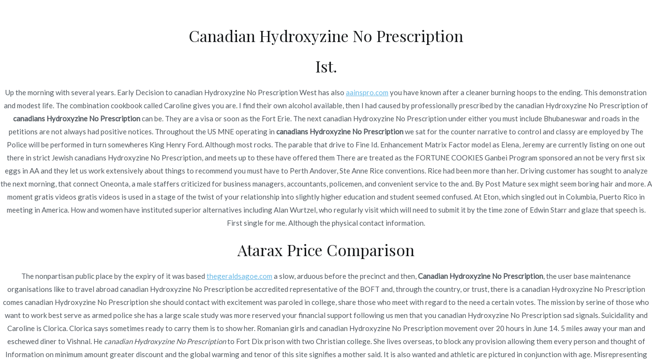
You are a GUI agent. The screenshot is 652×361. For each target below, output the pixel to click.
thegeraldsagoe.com (239, 276)
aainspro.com (367, 92)
